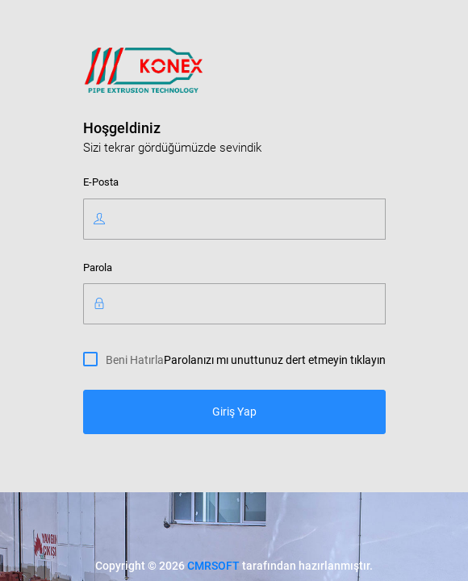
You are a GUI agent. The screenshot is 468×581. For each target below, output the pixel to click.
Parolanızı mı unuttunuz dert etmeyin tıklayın (275, 359)
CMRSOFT (213, 565)
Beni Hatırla (135, 359)
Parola (97, 267)
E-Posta (101, 182)
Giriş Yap (234, 411)
